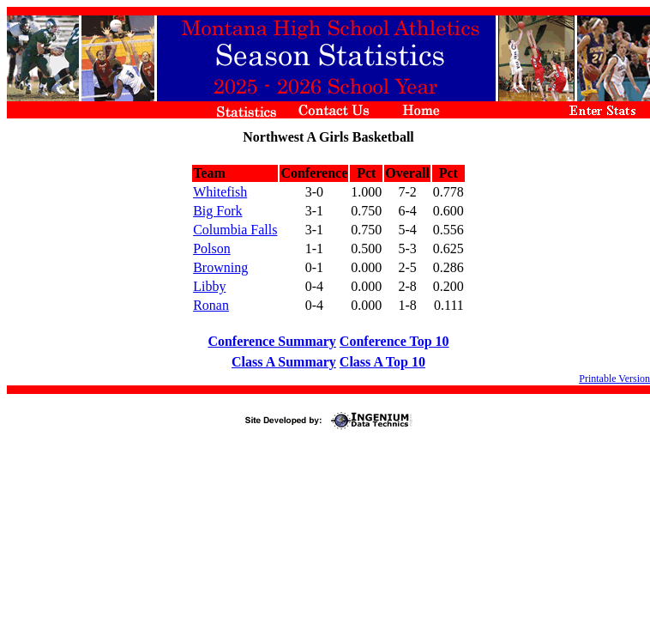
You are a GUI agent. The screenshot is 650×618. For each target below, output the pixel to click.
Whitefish (220, 192)
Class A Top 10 (382, 361)
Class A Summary (284, 361)
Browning (220, 267)
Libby (209, 286)
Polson (212, 248)
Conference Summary (271, 341)
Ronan (211, 305)
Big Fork (217, 210)
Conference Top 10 (394, 341)
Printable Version (614, 379)
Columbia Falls (235, 229)
